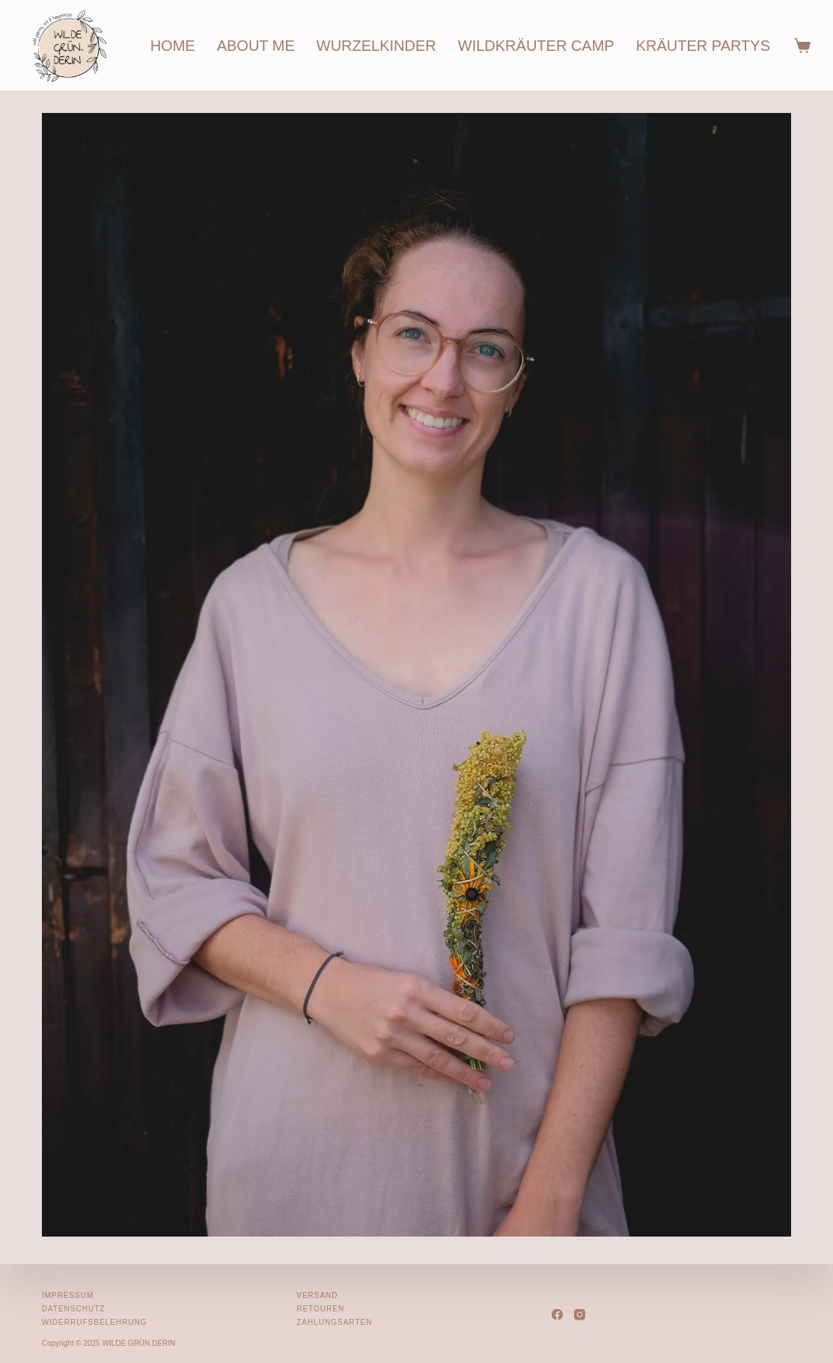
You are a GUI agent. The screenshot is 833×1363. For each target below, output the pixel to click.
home (172, 45)
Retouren (320, 1309)
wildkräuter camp (536, 45)
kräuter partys (703, 45)
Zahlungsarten (334, 1322)
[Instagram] (579, 1314)
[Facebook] (557, 1314)
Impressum (68, 1295)
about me (256, 45)
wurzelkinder (376, 45)
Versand (317, 1295)
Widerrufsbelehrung (94, 1322)
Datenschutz (74, 1309)
